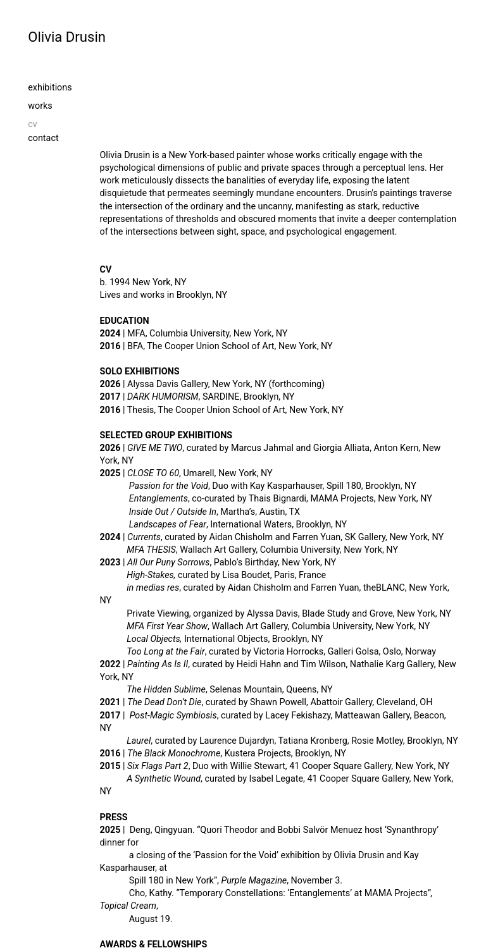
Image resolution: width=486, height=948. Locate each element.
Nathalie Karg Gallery (392, 664)
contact (43, 138)
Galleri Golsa (353, 651)
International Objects (226, 639)
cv (81, 124)
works (40, 106)
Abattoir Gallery (341, 702)
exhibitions (50, 87)
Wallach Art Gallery (218, 550)
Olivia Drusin (67, 36)
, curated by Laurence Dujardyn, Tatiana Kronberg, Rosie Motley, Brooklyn (284, 741)
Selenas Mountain (245, 689)
